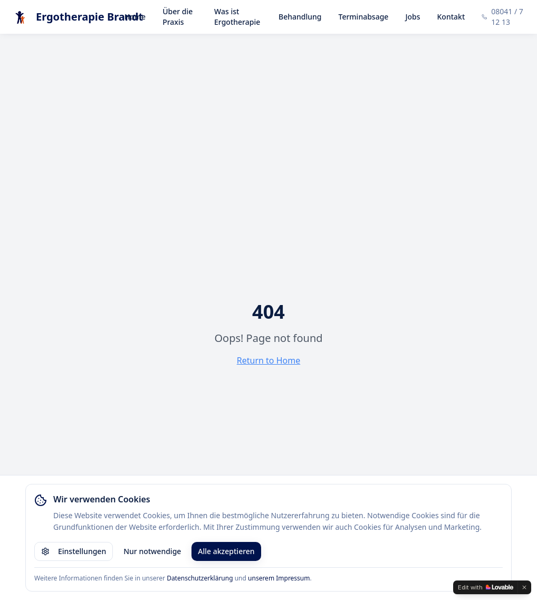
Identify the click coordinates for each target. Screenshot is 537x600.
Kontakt (451, 17)
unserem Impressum (279, 578)
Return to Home (268, 360)
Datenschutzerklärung (200, 578)
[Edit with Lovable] (485, 587)
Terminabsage (364, 17)
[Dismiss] (524, 587)
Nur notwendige (152, 551)
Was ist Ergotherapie (237, 16)
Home (135, 17)
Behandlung (300, 17)
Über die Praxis (177, 16)
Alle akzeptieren (226, 551)
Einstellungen (73, 551)
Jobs (412, 17)
